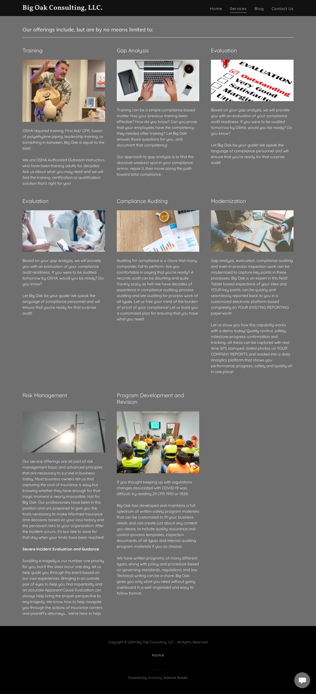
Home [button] (158, 655)
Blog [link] (259, 8)
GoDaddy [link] (155, 677)
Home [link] (216, 8)
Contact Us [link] (283, 8)
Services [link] (238, 8)
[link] (69, 8)
